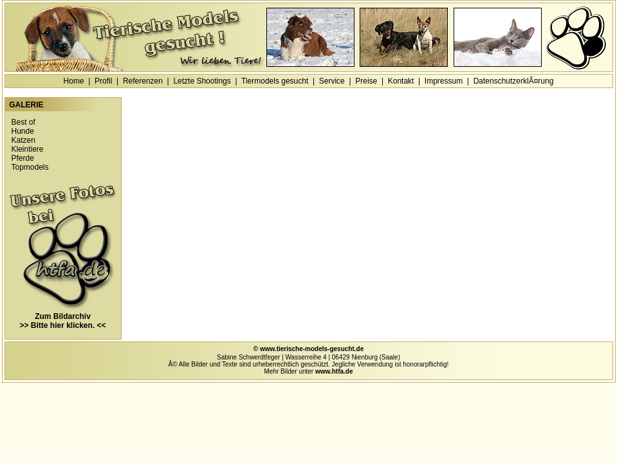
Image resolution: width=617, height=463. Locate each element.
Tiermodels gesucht (274, 81)
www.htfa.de (334, 371)
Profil (103, 81)
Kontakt (401, 81)
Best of (23, 122)
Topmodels (30, 167)
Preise (366, 81)
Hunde (23, 131)
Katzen (23, 140)
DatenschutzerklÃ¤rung (514, 81)
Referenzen (143, 81)
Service (332, 81)
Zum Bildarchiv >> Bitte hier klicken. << (63, 317)
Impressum (444, 81)
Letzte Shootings (201, 81)
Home (74, 81)
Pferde (23, 158)
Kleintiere (28, 149)
